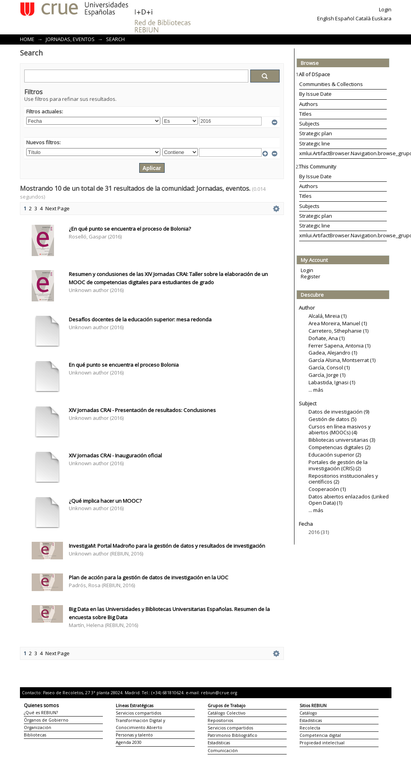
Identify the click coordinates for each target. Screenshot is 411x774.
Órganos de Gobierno (46, 720)
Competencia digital (320, 735)
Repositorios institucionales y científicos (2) (343, 479)
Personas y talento (134, 735)
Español (344, 18)
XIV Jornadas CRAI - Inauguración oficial (115, 455)
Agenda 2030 (129, 742)
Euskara (381, 18)
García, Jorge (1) (327, 374)
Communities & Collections (331, 84)
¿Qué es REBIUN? (41, 712)
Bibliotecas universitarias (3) (342, 439)
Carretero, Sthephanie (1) (338, 330)
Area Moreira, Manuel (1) (338, 323)
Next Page (57, 208)
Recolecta (310, 728)
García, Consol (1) (329, 367)
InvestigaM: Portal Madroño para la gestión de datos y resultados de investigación (167, 545)
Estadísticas (219, 742)
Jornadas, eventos (70, 39)
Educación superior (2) (335, 454)
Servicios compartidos (138, 713)
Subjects (309, 123)
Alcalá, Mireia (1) (327, 315)
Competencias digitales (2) (339, 447)
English (325, 18)
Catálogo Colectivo (227, 713)
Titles (305, 114)
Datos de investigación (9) (339, 411)
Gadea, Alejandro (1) (333, 352)
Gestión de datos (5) (332, 419)
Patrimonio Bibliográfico (232, 735)
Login (385, 9)
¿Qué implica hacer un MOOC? (105, 500)
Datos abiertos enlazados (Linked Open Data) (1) (349, 499)
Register (310, 276)
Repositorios (220, 720)
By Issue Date (315, 94)
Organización (37, 727)
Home (27, 39)
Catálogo (308, 713)
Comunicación (223, 750)
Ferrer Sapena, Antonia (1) (339, 345)
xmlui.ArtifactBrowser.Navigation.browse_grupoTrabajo (343, 153)
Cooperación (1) (327, 489)
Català (363, 18)
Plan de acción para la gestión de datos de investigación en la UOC (148, 577)
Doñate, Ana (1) (327, 338)
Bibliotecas (35, 735)
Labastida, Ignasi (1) (332, 382)
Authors (308, 104)
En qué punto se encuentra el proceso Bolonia (124, 364)
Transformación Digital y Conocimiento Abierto (140, 724)
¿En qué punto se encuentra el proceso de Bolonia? (130, 228)
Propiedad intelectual (322, 742)
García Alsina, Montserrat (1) (342, 360)
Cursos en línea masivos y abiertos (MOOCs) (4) (340, 429)
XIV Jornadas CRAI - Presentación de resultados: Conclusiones (142, 410)
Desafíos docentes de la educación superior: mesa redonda (140, 319)
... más (316, 389)
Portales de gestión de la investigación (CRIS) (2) (338, 465)
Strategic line (314, 143)
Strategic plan (315, 133)
